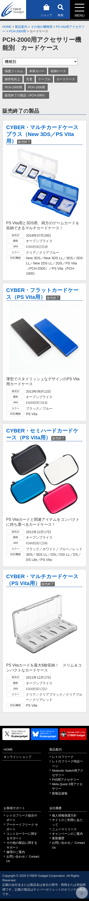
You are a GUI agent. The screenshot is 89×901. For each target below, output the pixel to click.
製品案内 (21, 26)
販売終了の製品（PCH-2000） (26, 95)
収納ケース (58, 71)
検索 (60, 9)
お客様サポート (14, 808)
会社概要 (55, 808)
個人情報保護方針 (64, 815)
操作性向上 (12, 79)
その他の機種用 (41, 26)
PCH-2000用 (17, 31)
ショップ (46, 9)
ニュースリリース (64, 829)
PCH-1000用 (36, 87)
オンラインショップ (17, 757)
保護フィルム (14, 71)
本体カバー (37, 71)
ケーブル (44, 79)
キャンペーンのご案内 (67, 833)
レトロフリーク (63, 757)
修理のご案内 (15, 852)
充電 (29, 79)
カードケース (65, 79)
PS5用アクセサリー (65, 779)
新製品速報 (59, 793)
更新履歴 (58, 838)
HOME (6, 26)
